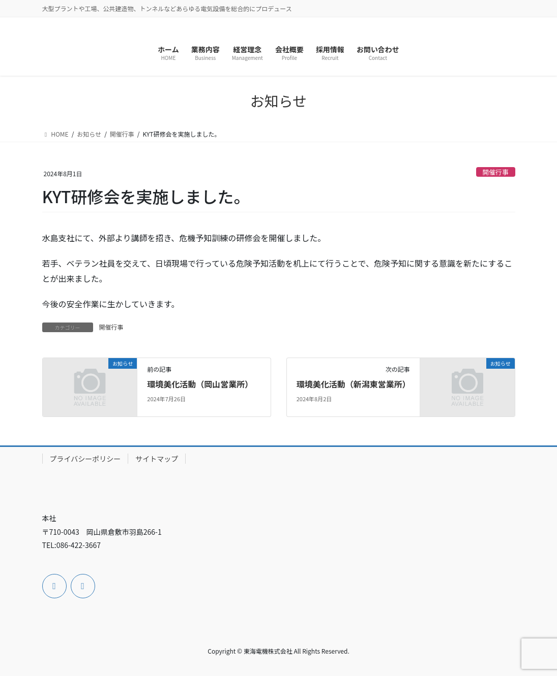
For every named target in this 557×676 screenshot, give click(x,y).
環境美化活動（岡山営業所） (200, 384)
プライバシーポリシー (85, 459)
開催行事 (496, 172)
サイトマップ (156, 459)
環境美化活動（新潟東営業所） (354, 384)
